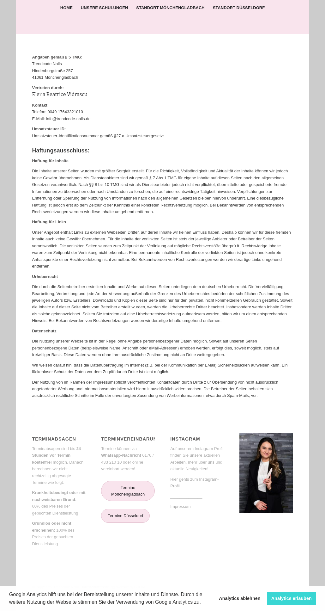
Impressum (180, 506)
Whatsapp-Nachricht (121, 455)
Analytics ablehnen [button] (239, 598)
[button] (203, 603)
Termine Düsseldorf (125, 515)
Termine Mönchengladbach (128, 491)
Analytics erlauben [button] (291, 598)
